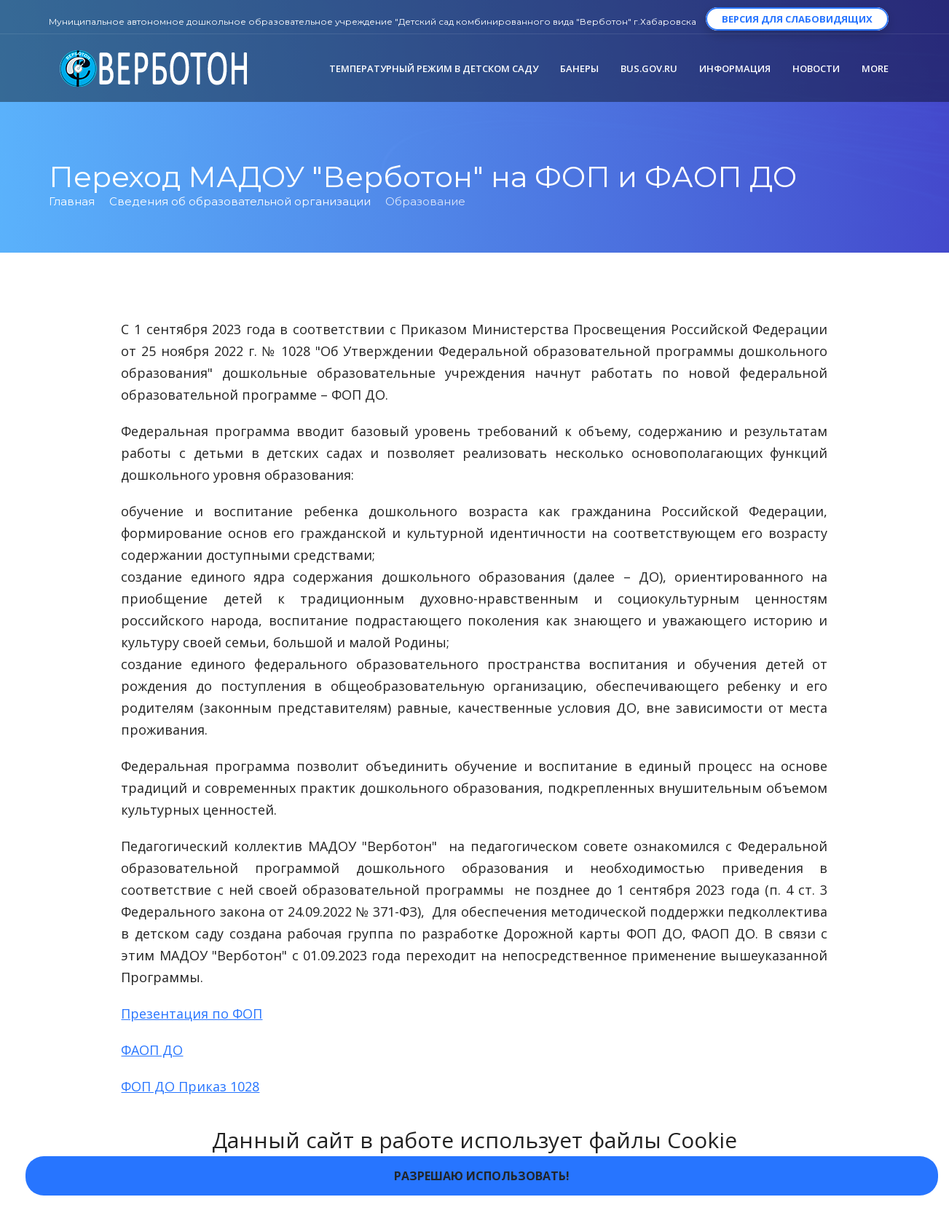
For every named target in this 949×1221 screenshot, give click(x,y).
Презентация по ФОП (191, 1013)
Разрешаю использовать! (482, 1176)
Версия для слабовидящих (797, 19)
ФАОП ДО (152, 1050)
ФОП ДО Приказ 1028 (190, 1086)
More (875, 68)
